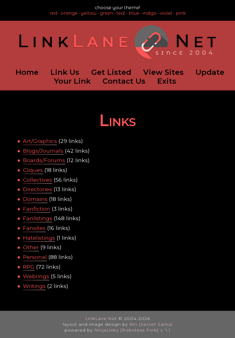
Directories (37, 189)
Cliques (33, 170)
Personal (35, 257)
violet (166, 13)
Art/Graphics (40, 141)
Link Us (64, 72)
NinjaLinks (106, 330)
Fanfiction (36, 208)
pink (181, 13)
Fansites (34, 228)
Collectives (37, 179)
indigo (150, 13)
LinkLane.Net (101, 318)
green (106, 13)
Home (27, 72)
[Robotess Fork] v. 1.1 (145, 330)
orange (69, 13)
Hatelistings (39, 237)
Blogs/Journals (43, 150)
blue (134, 13)
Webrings (36, 276)
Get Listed (111, 72)
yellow (88, 13)
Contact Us (124, 81)
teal (121, 13)
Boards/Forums (44, 160)
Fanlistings (37, 218)
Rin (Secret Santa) (151, 324)
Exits (166, 81)
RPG (29, 266)
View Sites (163, 72)
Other (31, 247)
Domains (35, 199)
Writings (34, 286)
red (53, 13)
